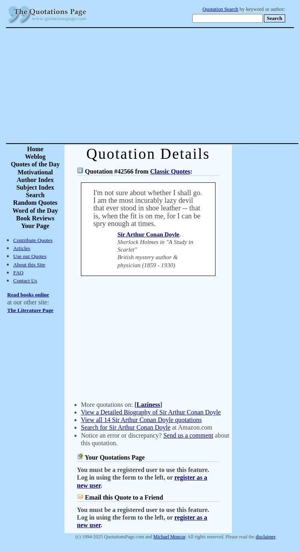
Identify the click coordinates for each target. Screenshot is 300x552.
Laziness (148, 404)
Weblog (35, 156)
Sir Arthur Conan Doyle (148, 234)
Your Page (35, 225)
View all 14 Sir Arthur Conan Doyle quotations (141, 419)
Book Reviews (35, 218)
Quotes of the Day (35, 164)
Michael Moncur (169, 537)
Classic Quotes (170, 171)
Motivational (35, 172)
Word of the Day (35, 210)
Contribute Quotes (32, 240)
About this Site (29, 265)
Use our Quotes (29, 256)
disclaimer (265, 537)
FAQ (18, 273)
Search (35, 195)
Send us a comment (188, 435)
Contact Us (25, 281)
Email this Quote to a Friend (124, 497)
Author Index (35, 179)
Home (35, 149)
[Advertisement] (178, 86)
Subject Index (35, 187)
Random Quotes (35, 202)
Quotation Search (220, 9)
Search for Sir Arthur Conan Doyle (126, 427)
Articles (21, 248)
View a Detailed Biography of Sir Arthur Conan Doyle (151, 412)
